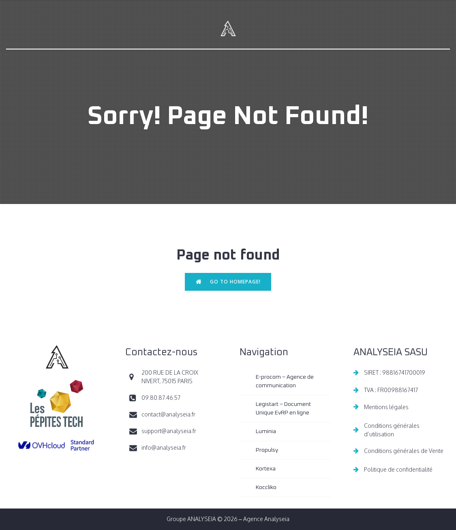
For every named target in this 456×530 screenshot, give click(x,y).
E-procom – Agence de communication (285, 381)
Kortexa (266, 469)
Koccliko (266, 487)
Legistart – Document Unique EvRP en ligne (284, 408)
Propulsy (267, 450)
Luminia (266, 431)
